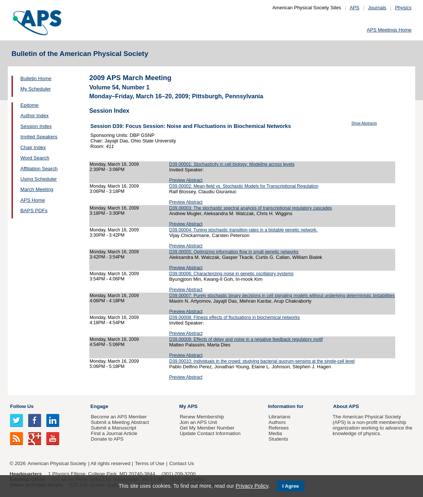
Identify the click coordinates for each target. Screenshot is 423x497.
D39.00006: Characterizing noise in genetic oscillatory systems (231, 273)
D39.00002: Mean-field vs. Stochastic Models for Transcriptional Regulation (244, 186)
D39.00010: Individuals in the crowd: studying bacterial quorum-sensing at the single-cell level (262, 361)
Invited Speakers (38, 136)
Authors (277, 422)
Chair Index (33, 147)
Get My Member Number (207, 428)
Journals (377, 7)
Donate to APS (107, 439)
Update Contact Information (210, 433)
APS (354, 7)
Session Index (35, 126)
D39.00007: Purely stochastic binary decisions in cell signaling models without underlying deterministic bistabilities (282, 295)
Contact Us (181, 463)
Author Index (34, 115)
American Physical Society (57, 463)
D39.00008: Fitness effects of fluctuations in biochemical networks (234, 317)
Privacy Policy (252, 486)
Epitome (29, 105)
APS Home (32, 200)
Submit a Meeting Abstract (120, 422)
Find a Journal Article (114, 433)
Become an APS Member (119, 416)
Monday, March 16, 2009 (114, 164)
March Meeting (36, 189)
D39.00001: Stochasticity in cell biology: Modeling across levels (231, 164)
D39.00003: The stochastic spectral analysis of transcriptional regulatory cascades (250, 208)
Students (278, 439)
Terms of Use (149, 463)
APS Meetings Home (389, 30)
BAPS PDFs (33, 210)
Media (275, 433)
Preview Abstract (186, 180)
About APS (346, 406)
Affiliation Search (39, 168)
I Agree (290, 486)
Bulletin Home (35, 78)
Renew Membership (202, 416)
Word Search (34, 158)
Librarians (279, 416)
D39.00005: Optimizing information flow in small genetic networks (234, 251)
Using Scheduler (38, 179)
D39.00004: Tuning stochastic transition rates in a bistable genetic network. (243, 230)
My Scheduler (35, 89)
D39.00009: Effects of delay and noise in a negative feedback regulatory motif (246, 339)
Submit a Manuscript (113, 428)
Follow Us (21, 406)
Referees (279, 428)
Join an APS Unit (198, 422)
